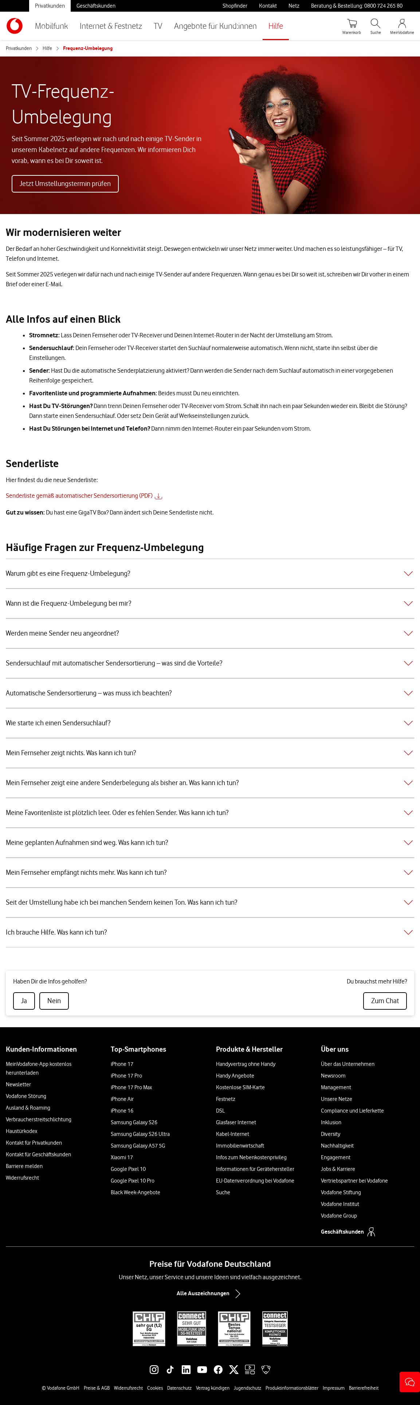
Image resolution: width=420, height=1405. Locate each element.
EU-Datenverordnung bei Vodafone (255, 1180)
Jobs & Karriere (338, 1169)
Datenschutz (179, 1388)
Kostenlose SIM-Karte (240, 1087)
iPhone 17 (122, 1064)
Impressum (334, 1388)
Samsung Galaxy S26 (134, 1122)
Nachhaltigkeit (337, 1145)
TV (158, 26)
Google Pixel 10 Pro (132, 1180)
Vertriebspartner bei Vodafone (354, 1180)
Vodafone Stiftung (341, 1192)
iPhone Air (122, 1099)
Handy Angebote (235, 1075)
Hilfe (275, 26)
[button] (410, 1382)
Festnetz (225, 1099)
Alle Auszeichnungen (210, 1294)
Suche (223, 1192)
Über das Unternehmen (347, 1064)
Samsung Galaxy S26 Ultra (140, 1134)
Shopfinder (235, 6)
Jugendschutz (247, 1388)
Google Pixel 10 (128, 1169)
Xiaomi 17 (122, 1157)
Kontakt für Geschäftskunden (38, 1154)
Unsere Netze (336, 1099)
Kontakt (268, 6)
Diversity (330, 1134)
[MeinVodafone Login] (402, 26)
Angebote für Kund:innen (215, 26)
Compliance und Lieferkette (352, 1110)
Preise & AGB (97, 1388)
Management (336, 1087)
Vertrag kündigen (212, 1388)
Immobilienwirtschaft (240, 1145)
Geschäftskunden (95, 6)
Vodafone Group (339, 1215)
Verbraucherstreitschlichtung (38, 1119)
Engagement (335, 1157)
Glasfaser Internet (236, 1122)
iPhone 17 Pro (126, 1075)
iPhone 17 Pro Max (131, 1087)
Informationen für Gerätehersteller (255, 1169)
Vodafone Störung (26, 1096)
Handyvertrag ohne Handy (245, 1064)
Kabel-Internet (232, 1134)
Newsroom (333, 1075)
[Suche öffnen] (375, 26)
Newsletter (18, 1084)
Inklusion (331, 1122)
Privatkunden (50, 6)
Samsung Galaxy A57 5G (138, 1145)
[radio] (24, 1001)
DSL (220, 1110)
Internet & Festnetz (111, 26)
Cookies (155, 1388)
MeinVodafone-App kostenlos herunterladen (38, 1068)
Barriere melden (24, 1166)
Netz (293, 6)
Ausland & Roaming (28, 1108)
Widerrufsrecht (22, 1178)
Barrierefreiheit (363, 1388)
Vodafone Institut (340, 1204)
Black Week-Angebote (135, 1192)
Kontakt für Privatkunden (34, 1143)
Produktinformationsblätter (292, 1388)
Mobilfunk (51, 26)
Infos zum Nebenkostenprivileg (251, 1157)
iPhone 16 (122, 1110)
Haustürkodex (21, 1131)
